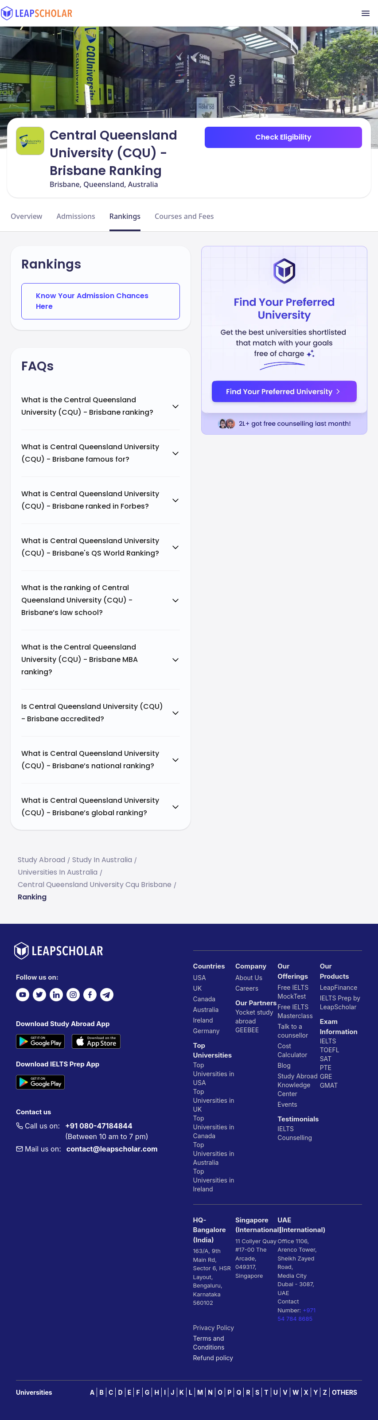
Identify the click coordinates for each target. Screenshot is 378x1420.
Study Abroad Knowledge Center (297, 1084)
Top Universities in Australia (213, 1153)
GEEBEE (247, 1030)
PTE (325, 1067)
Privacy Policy (213, 1327)
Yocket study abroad (254, 1016)
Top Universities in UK (213, 1100)
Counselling (294, 1137)
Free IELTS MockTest (292, 992)
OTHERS (344, 1392)
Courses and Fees (184, 216)
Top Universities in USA (213, 1073)
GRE (326, 1076)
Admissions (75, 216)
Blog (284, 1065)
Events (287, 1104)
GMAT (329, 1085)
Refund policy (213, 1358)
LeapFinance (339, 987)
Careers (246, 988)
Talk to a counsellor (292, 1031)
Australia (206, 1009)
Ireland (203, 1020)
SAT (326, 1058)
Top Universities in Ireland (213, 1180)
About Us (248, 977)
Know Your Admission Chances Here (92, 301)
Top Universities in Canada (213, 1127)
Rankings (124, 216)
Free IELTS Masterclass (295, 1011)
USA (199, 977)
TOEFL (329, 1050)
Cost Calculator (292, 1050)
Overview (26, 216)
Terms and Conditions (209, 1342)
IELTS (285, 1128)
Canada (204, 999)
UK (197, 988)
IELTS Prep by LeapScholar (340, 1002)
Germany (206, 1031)
